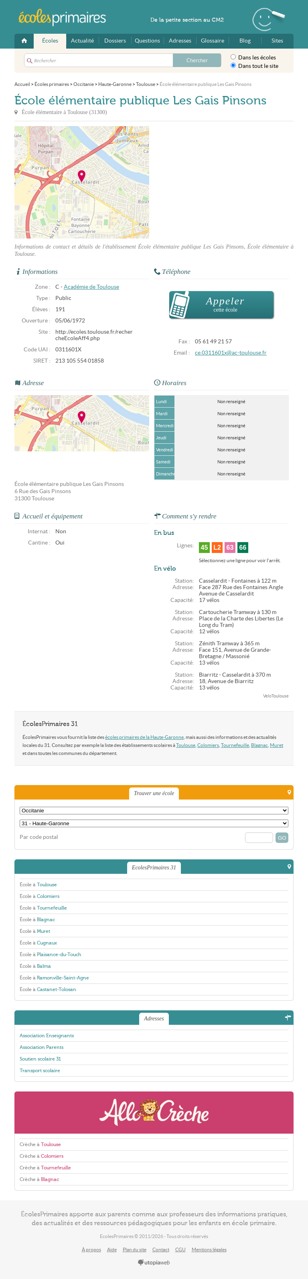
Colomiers (208, 745)
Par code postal (39, 837)
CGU (180, 1249)
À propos (91, 1249)
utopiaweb (154, 1263)
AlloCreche (154, 1112)
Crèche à (40, 1144)
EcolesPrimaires (66, 18)
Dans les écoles (253, 57)
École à (38, 884)
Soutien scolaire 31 (40, 1059)
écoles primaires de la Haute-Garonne (144, 737)
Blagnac (259, 745)
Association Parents (41, 1047)
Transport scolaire (40, 1070)
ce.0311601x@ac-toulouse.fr (231, 353)
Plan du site (134, 1249)
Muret (276, 745)
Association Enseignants (47, 1035)
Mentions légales (209, 1249)
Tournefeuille (235, 745)
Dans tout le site (254, 66)
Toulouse (185, 745)
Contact (160, 1249)
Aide (112, 1249)
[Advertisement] (221, 182)
